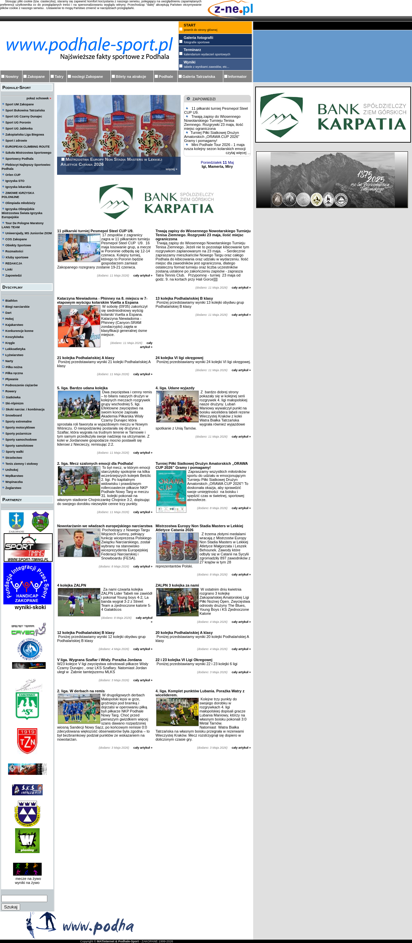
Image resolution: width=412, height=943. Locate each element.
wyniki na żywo (27, 883)
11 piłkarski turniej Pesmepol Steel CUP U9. (95, 231)
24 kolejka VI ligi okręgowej (179, 358)
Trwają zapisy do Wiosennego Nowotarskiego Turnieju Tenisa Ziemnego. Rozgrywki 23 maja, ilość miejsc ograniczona (213, 122)
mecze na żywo (27, 879)
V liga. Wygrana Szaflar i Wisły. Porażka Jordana (99, 660)
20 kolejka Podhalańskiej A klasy (184, 633)
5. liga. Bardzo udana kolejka (82, 388)
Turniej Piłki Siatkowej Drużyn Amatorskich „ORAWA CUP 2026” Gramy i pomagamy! (211, 137)
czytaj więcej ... (238, 153)
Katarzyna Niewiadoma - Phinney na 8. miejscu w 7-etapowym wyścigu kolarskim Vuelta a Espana (102, 300)
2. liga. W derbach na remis (81, 691)
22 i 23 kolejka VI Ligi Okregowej (183, 660)
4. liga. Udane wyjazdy (174, 388)
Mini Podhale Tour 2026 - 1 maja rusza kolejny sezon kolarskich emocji (214, 147)
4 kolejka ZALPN (71, 585)
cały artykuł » (142, 275)
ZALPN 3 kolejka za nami (177, 585)
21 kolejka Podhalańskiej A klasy (85, 358)
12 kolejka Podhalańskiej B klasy (86, 633)
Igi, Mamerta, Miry (217, 166)
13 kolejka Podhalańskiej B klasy (184, 298)
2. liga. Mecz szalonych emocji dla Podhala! (95, 463)
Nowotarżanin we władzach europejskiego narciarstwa (104, 526)
